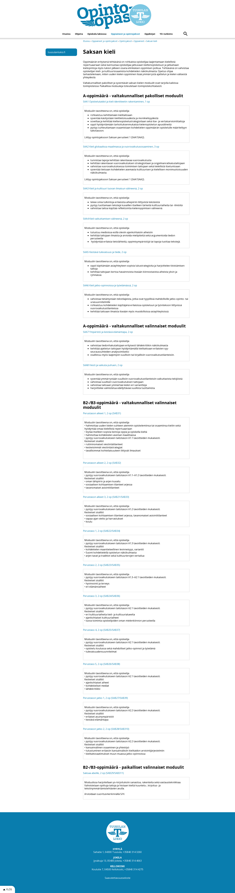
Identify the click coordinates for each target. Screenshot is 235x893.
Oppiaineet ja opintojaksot (125, 33)
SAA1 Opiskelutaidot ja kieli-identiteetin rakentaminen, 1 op (116, 101)
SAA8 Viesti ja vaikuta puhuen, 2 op (102, 365)
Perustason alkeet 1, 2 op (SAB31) (102, 413)
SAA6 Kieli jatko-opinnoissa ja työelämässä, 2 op (110, 285)
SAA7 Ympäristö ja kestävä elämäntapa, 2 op (108, 332)
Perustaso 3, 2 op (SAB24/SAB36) (101, 596)
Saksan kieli (151, 41)
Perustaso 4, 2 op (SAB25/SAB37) (101, 630)
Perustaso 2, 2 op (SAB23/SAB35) (101, 565)
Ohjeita (79, 33)
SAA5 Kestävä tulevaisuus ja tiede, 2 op (104, 252)
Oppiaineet (139, 41)
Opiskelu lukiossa (96, 33)
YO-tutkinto (166, 33)
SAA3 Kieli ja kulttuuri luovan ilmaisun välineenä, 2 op (113, 188)
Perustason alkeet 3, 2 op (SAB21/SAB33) (106, 497)
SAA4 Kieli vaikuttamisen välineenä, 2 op (105, 218)
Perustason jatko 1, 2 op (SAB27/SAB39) (105, 698)
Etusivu (66, 33)
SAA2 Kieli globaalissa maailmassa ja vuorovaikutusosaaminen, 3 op (121, 146)
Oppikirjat (149, 33)
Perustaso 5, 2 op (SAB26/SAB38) (101, 664)
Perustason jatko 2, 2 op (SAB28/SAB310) (106, 729)
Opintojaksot (125, 41)
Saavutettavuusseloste (117, 878)
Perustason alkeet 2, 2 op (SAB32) (102, 462)
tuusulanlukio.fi (56, 52)
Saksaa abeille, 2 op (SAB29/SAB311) (103, 773)
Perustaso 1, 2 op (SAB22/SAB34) (101, 531)
